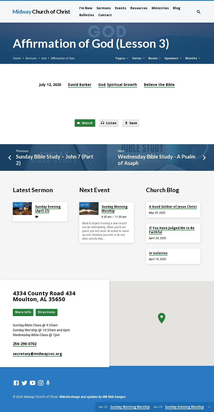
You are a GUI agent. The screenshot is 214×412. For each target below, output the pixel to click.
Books (154, 58)
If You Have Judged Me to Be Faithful (171, 229)
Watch (83, 123)
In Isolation (158, 253)
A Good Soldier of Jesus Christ (173, 206)
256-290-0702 (24, 343)
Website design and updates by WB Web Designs (92, 397)
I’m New (85, 8)
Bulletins (86, 15)
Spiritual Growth (122, 84)
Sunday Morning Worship (115, 208)
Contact (105, 15)
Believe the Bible (159, 84)
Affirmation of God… (63, 58)
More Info (23, 312)
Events (120, 8)
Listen (108, 123)
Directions (47, 312)
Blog (176, 8)
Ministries (160, 8)
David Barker (79, 84)
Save (131, 123)
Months (193, 58)
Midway (41, 11)
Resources (139, 8)
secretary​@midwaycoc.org (37, 353)
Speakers (173, 58)
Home (17, 58)
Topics (122, 58)
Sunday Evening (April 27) (48, 208)
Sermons (103, 8)
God (43, 58)
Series (138, 58)
